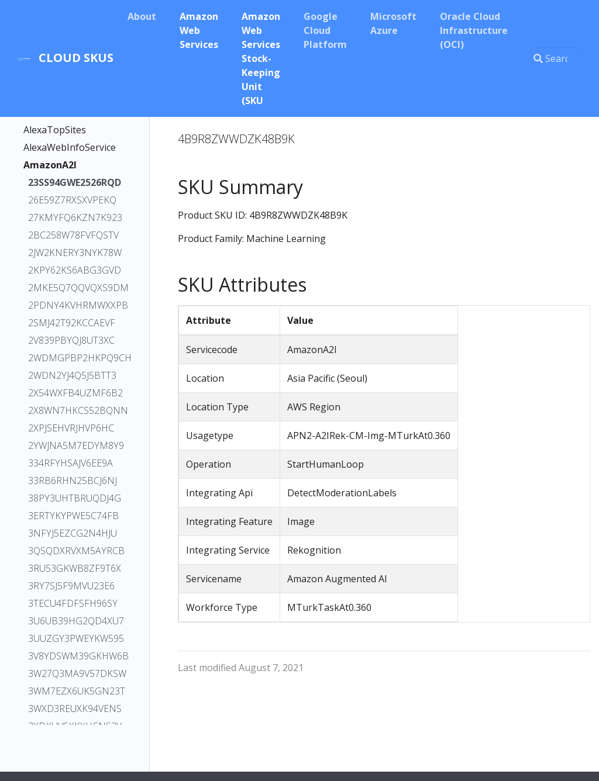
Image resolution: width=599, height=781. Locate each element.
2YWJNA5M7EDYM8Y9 (72, 445)
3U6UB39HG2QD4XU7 (72, 620)
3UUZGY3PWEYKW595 (72, 638)
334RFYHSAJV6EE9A (70, 463)
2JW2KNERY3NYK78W (72, 252)
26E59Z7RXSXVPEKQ (72, 199)
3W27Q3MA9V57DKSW (72, 673)
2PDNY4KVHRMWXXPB (72, 305)
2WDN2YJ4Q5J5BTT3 (72, 375)
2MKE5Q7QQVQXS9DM (72, 287)
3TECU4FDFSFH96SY (72, 603)
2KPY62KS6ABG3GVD (72, 270)
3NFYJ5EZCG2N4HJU (72, 533)
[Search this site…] (554, 58)
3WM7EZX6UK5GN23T (72, 691)
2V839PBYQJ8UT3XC (71, 340)
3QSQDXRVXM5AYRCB (72, 550)
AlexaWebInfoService (69, 147)
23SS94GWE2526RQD (72, 182)
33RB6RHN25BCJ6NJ (72, 480)
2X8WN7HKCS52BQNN (72, 410)
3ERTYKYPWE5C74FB (72, 515)
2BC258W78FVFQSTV (72, 235)
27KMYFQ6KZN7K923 (72, 217)
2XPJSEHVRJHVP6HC (71, 427)
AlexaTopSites (54, 129)
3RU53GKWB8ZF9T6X (72, 568)
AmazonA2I (50, 164)
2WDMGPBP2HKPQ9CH (72, 357)
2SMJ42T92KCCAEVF (71, 322)
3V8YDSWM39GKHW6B (72, 655)
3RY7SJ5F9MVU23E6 (71, 585)
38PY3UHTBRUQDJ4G (72, 498)
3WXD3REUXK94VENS (72, 708)
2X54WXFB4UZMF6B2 (72, 392)
